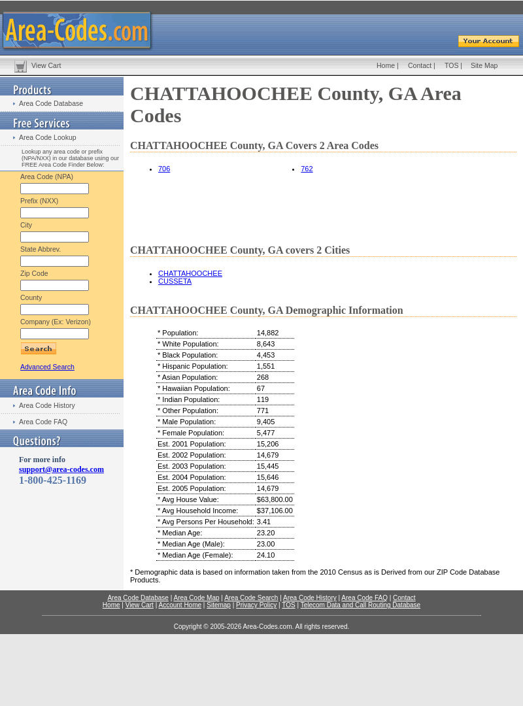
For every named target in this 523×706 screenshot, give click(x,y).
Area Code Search (251, 597)
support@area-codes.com (61, 469)
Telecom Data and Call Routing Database (360, 605)
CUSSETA (175, 281)
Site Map (484, 65)
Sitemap (219, 605)
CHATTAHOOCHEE (190, 273)
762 (306, 169)
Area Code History (47, 405)
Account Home (179, 605)
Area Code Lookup (47, 137)
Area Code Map (196, 597)
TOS (451, 65)
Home (386, 65)
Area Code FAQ (43, 422)
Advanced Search (47, 367)
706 (164, 169)
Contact (419, 65)
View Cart (46, 65)
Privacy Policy (256, 605)
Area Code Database (51, 103)
